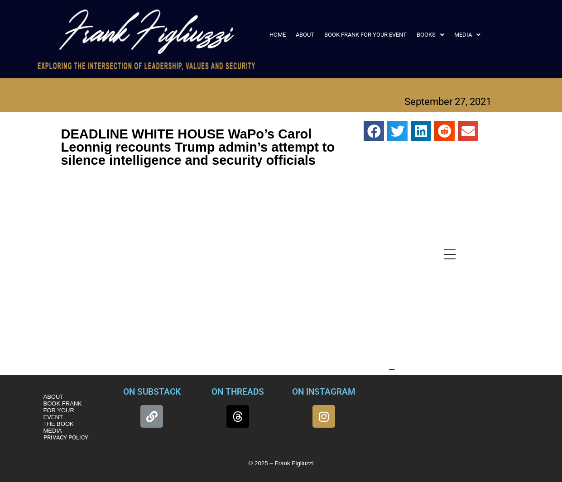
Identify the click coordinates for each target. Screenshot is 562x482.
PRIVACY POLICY (65, 437)
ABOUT (305, 34)
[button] (430, 34)
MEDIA (467, 34)
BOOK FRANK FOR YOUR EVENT (365, 34)
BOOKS (430, 34)
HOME (277, 34)
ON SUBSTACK (152, 392)
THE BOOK (58, 423)
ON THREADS (237, 392)
